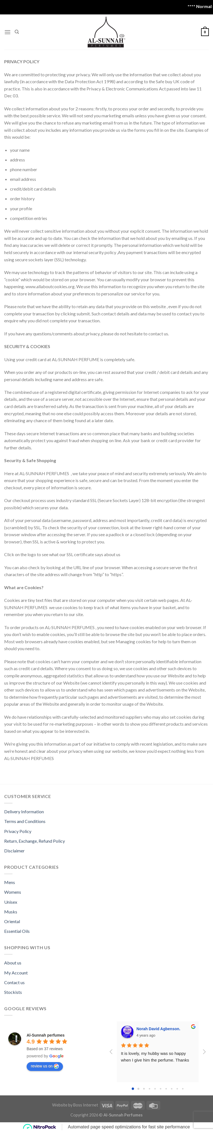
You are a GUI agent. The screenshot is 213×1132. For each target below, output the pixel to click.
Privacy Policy (17, 831)
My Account (16, 972)
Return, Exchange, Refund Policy (34, 841)
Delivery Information (24, 811)
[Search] (17, 32)
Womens (12, 892)
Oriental (12, 921)
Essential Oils (17, 931)
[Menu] (7, 32)
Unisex (10, 902)
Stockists (13, 992)
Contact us (14, 982)
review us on (45, 1066)
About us (12, 962)
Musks (10, 911)
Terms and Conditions (24, 821)
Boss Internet (85, 1105)
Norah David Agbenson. (158, 1029)
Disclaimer (14, 850)
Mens (9, 882)
